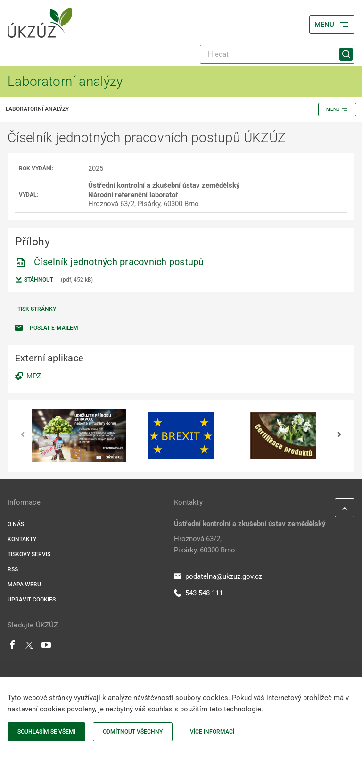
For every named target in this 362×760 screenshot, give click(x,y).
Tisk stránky (36, 309)
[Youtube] (46, 647)
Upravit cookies (32, 599)
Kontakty (22, 539)
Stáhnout (34, 280)
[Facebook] (12, 647)
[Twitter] (29, 647)
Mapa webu (24, 584)
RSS (13, 569)
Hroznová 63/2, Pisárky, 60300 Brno (204, 544)
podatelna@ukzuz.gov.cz (218, 576)
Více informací (212, 731)
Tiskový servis (29, 554)
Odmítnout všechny (133, 731)
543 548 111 (198, 593)
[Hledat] (277, 54)
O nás (16, 524)
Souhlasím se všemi (46, 731)
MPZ (33, 376)
